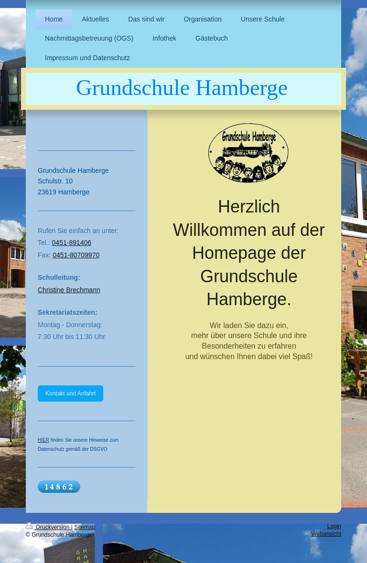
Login (334, 526)
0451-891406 (72, 242)
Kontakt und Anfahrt (70, 393)
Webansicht (326, 534)
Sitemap (84, 527)
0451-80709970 (76, 255)
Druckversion (48, 527)
